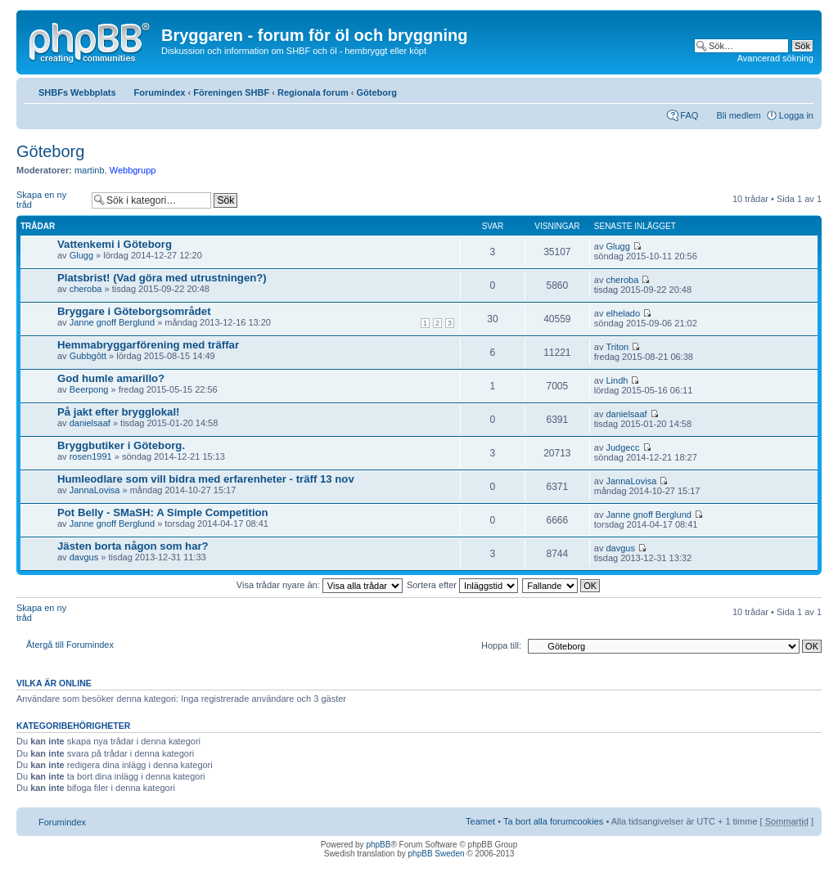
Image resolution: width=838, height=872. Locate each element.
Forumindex (160, 92)
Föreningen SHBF (231, 92)
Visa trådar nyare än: (320, 585)
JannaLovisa (95, 490)
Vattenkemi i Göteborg (114, 244)
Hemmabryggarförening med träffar (148, 345)
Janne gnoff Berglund (112, 322)
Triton (617, 347)
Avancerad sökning (775, 58)
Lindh (617, 380)
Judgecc (623, 447)
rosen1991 (91, 456)
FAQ (689, 115)
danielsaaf (90, 423)
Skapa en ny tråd (49, 200)
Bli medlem (738, 115)
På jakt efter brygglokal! (118, 412)
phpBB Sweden (436, 853)
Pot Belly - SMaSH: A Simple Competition (162, 512)
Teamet (480, 821)
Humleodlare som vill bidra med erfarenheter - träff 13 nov (205, 479)
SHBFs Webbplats (77, 92)
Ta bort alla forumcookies (553, 821)
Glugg (81, 255)
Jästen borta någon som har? (133, 546)
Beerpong (89, 389)
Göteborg (377, 92)
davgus (84, 557)
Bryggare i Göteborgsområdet (134, 311)
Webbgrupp (133, 170)
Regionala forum (313, 92)
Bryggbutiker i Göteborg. (121, 445)
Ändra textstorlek (801, 89)
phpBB (378, 844)
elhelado (623, 313)
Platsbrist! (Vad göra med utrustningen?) (162, 278)
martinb (89, 170)
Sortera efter (462, 585)
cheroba (86, 289)
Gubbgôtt (88, 356)
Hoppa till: (501, 645)
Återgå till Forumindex (70, 645)
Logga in (796, 115)
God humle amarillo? (110, 378)
